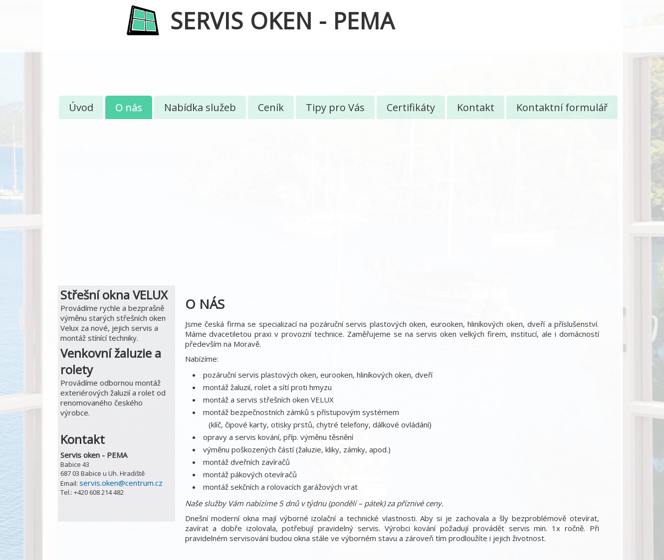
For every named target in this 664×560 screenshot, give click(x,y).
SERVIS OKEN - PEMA (282, 20)
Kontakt (475, 107)
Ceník (271, 107)
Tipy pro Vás (335, 107)
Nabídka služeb (200, 107)
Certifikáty (411, 107)
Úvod (81, 107)
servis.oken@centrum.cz (121, 483)
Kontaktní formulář (562, 107)
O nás (128, 107)
